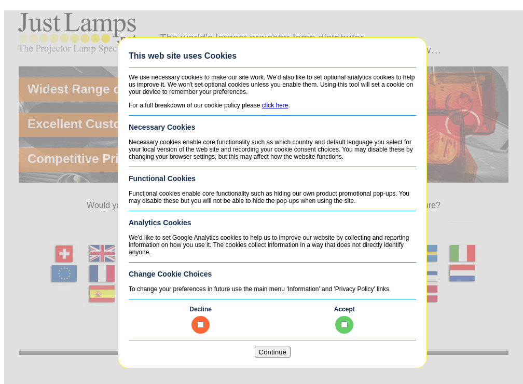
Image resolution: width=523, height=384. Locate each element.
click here (275, 105)
